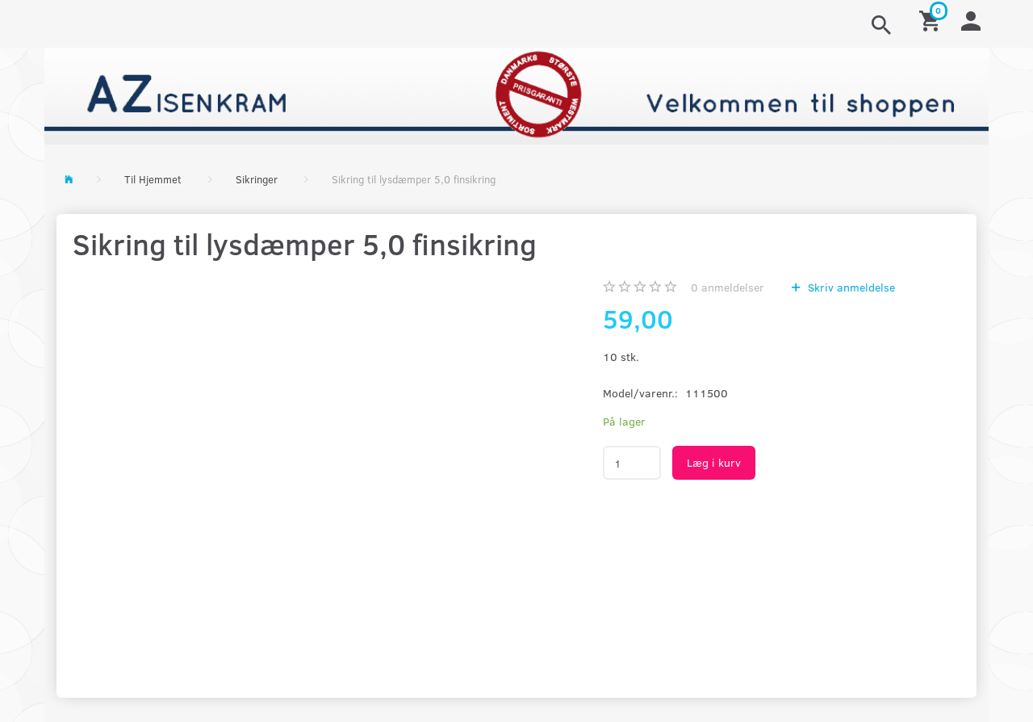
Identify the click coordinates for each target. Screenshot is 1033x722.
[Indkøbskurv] (932, 20)
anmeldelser (727, 287)
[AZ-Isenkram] (516, 94)
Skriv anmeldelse (850, 287)
